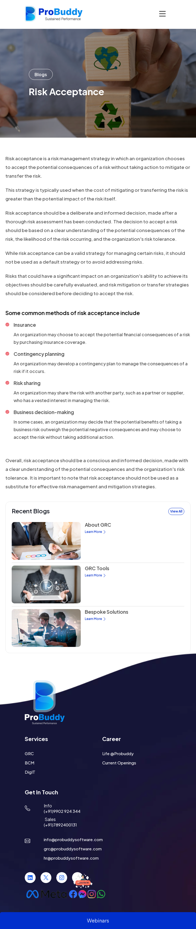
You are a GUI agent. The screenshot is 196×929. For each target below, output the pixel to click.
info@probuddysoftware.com (73, 839)
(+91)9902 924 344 (62, 811)
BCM (29, 762)
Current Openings (119, 762)
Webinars (98, 920)
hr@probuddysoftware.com (71, 857)
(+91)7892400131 (60, 824)
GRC (29, 753)
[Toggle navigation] (162, 14)
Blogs (41, 74)
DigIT (30, 771)
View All (176, 511)
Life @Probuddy (118, 753)
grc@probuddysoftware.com (73, 848)
